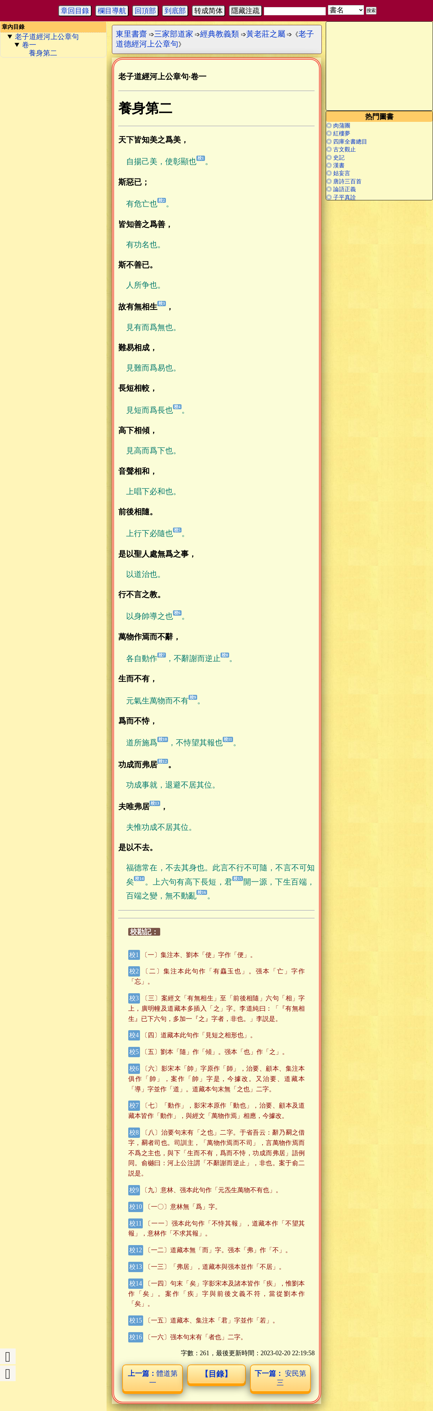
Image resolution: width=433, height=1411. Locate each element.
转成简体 (208, 11)
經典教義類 (219, 33)
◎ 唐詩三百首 (344, 181)
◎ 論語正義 (341, 189)
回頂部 (145, 11)
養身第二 (43, 53)
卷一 (29, 45)
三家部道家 (173, 33)
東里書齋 (131, 33)
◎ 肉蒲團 (338, 126)
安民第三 (280, 1377)
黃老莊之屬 (265, 33)
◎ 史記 (335, 158)
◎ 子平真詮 (341, 197)
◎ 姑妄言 (338, 173)
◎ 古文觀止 (341, 149)
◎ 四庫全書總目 (346, 142)
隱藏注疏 (245, 11)
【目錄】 (216, 1373)
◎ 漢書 (335, 165)
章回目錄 (75, 11)
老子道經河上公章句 (47, 36)
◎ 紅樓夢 (338, 133)
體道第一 (153, 1377)
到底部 (175, 11)
